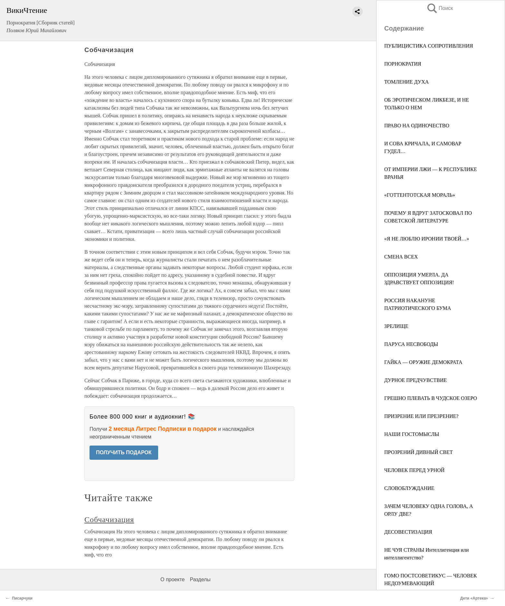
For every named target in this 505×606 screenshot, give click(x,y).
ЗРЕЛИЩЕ (396, 326)
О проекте (172, 579)
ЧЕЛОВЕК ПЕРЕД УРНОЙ (414, 470)
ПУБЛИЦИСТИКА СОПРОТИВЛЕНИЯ (428, 46)
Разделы (200, 579)
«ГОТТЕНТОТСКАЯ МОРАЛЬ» (419, 195)
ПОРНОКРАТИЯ (402, 64)
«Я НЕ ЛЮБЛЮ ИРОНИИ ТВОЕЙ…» (426, 238)
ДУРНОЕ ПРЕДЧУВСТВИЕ (415, 380)
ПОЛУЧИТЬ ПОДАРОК (124, 452)
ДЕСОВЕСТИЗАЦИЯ (408, 532)
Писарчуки (22, 598)
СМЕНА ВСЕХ (401, 256)
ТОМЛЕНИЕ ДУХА (406, 82)
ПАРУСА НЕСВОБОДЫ (411, 344)
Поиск (440, 8)
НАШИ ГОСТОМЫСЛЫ (411, 434)
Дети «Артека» (474, 598)
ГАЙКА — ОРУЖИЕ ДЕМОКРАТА (423, 362)
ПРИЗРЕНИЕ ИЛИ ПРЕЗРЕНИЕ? (421, 416)
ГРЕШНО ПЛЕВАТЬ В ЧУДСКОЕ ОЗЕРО (430, 398)
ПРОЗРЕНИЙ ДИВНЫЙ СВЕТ (418, 452)
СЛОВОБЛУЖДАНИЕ (409, 488)
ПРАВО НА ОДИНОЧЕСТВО (416, 125)
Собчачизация (109, 519)
